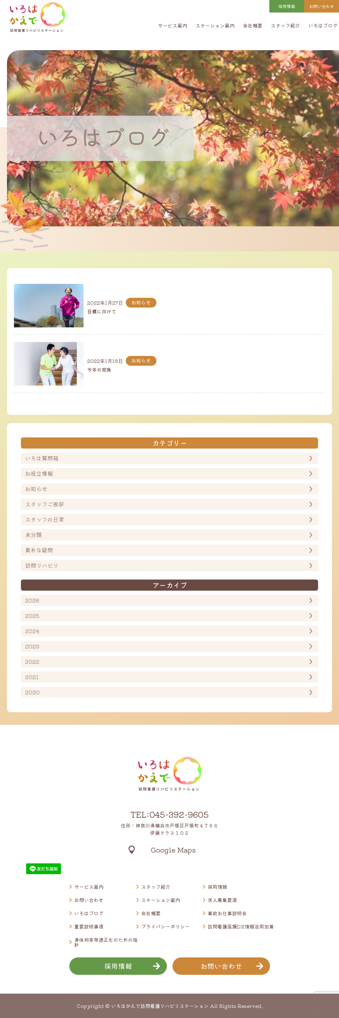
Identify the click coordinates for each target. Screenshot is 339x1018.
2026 (32, 600)
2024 (32, 631)
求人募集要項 (222, 899)
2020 (32, 692)
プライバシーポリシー (165, 926)
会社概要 (252, 25)
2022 (32, 661)
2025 (32, 615)
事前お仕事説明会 (227, 913)
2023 (32, 646)
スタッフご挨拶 (44, 504)
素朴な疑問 (39, 550)
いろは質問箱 (42, 458)
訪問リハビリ (42, 565)
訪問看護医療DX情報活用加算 (241, 926)
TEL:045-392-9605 (169, 814)
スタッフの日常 (44, 519)
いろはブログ (323, 25)
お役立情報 (39, 473)
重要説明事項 (88, 926)
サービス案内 (172, 25)
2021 (32, 677)
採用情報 (286, 6)
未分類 (33, 534)
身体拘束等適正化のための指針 (106, 942)
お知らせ (36, 488)
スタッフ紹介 (285, 25)
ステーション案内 (214, 25)
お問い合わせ (88, 899)
